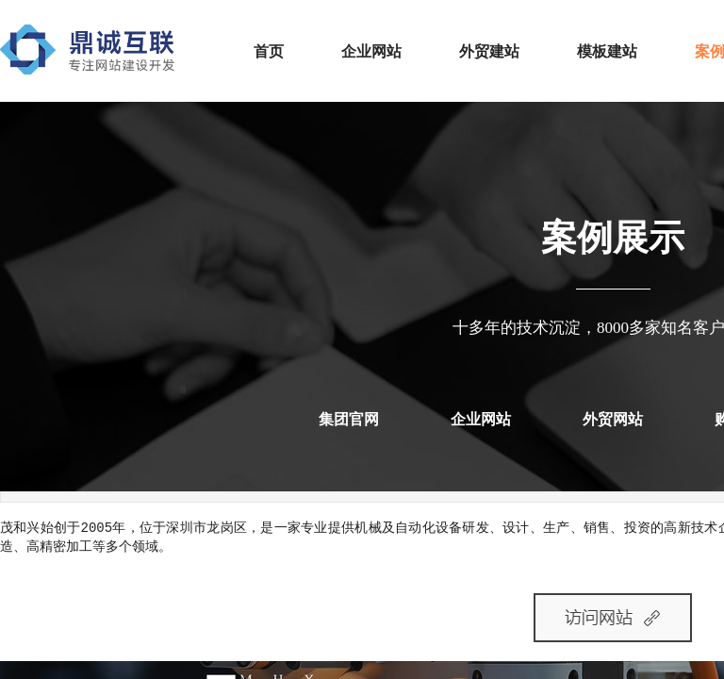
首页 (269, 51)
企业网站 (371, 51)
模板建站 (607, 51)
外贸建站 (489, 51)
